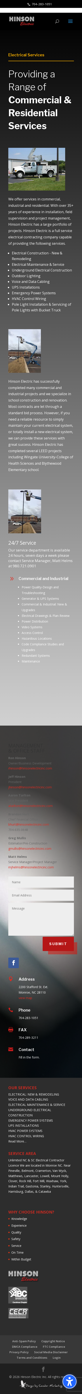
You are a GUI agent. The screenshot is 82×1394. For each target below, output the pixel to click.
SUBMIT (58, 944)
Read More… (17, 1141)
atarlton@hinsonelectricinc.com (30, 806)
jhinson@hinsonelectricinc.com (30, 787)
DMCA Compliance (24, 1347)
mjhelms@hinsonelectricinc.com (31, 867)
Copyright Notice (53, 1341)
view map (25, 998)
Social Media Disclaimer (51, 1352)
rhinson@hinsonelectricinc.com (30, 768)
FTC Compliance (54, 1347)
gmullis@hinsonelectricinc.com (29, 848)
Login (57, 1358)
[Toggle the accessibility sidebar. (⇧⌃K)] (70, 1381)
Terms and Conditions (32, 1358)
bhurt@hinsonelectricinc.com (28, 824)
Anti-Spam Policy (24, 1341)
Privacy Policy (19, 1352)
